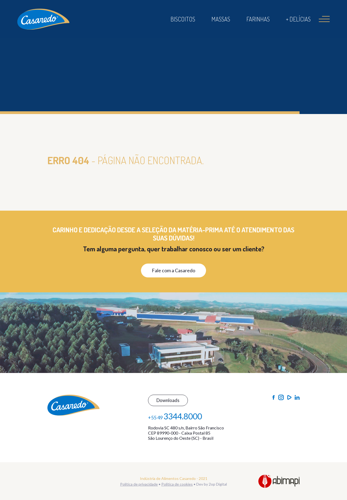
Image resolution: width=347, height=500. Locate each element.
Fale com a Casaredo (173, 270)
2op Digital (218, 484)
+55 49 (175, 416)
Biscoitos (183, 19)
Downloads (167, 400)
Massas (220, 19)
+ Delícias (298, 19)
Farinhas (258, 19)
